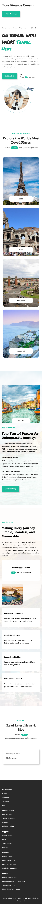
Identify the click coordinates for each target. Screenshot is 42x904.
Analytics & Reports (9, 868)
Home (4, 793)
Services (5, 801)
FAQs (4, 839)
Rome (21, 249)
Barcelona (21, 300)
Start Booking (11, 14)
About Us (5, 797)
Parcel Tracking (8, 856)
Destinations (7, 814)
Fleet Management (9, 860)
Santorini (21, 351)
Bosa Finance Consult (18, 5)
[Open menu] (38, 5)
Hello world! (11, 758)
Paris (21, 199)
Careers (5, 847)
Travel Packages (8, 818)
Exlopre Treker (8, 826)
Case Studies (7, 835)
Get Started (9, 76)
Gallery (5, 822)
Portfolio (5, 805)
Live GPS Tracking (9, 864)
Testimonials (7, 843)
